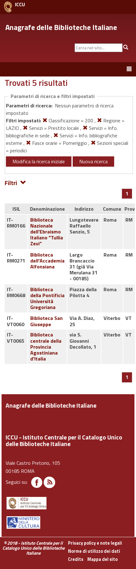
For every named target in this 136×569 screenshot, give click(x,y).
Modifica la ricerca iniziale (38, 161)
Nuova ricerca (93, 161)
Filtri (15, 182)
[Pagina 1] (127, 193)
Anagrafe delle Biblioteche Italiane (61, 27)
